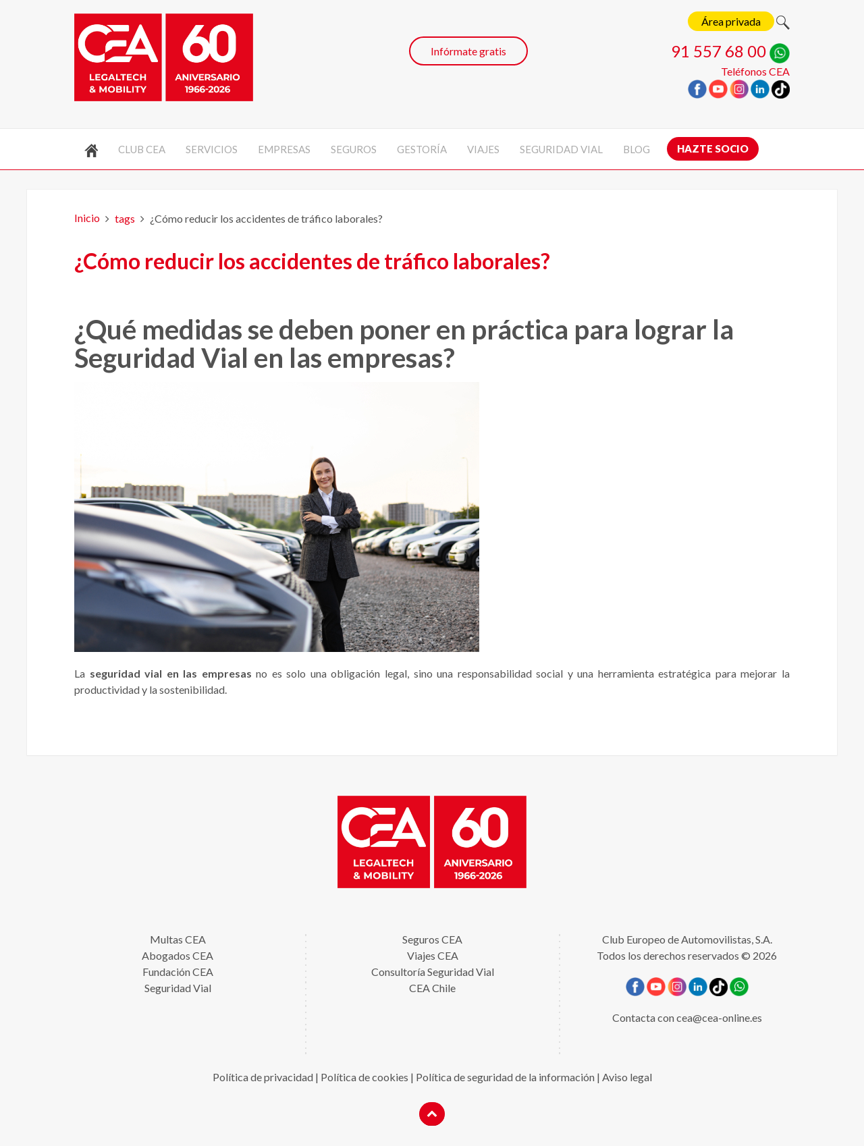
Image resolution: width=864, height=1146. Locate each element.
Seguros (354, 149)
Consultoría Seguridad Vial (432, 971)
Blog (636, 149)
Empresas (284, 149)
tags (125, 218)
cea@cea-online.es (719, 1017)
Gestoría (422, 149)
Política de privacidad (263, 1076)
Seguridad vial (561, 149)
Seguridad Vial (177, 987)
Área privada (731, 21)
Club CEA (141, 149)
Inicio (87, 217)
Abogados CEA (177, 955)
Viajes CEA (432, 955)
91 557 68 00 (718, 51)
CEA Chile (432, 987)
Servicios (212, 149)
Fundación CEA (177, 971)
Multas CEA (178, 939)
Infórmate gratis (468, 51)
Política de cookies (364, 1076)
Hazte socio (713, 148)
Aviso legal (627, 1076)
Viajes (483, 149)
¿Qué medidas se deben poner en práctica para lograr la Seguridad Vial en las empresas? (404, 343)
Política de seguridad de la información (505, 1076)
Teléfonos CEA (755, 71)
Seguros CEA (432, 939)
